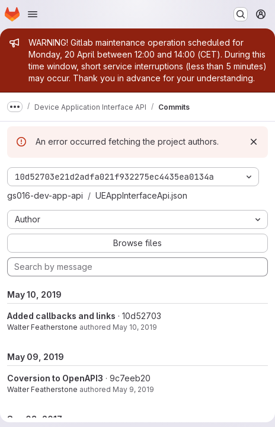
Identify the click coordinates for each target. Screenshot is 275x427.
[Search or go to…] (241, 14)
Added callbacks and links (61, 316)
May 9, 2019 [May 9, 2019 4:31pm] (133, 389)
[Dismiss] (254, 142)
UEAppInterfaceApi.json (141, 195)
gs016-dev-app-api (45, 195)
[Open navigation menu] (32, 14)
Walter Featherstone (42, 327)
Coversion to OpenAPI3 (55, 378)
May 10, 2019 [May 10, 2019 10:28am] (135, 327)
